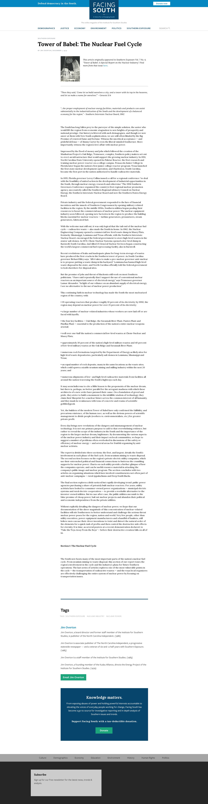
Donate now (161, 3)
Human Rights (148, 757)
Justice (64, 28)
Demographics (46, 28)
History (130, 757)
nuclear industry (95, 616)
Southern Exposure (139, 28)
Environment (99, 28)
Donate (104, 730)
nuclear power (114, 616)
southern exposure (75, 616)
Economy (79, 28)
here (105, 65)
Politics (117, 28)
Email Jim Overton (73, 677)
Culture (42, 757)
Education (95, 757)
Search (164, 28)
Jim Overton (45, 50)
